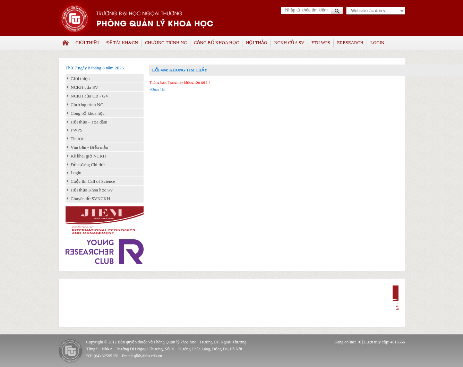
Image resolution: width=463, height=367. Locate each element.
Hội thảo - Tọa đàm (89, 122)
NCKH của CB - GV (90, 96)
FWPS (77, 130)
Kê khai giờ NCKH (88, 156)
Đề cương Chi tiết (88, 164)
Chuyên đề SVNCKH (90, 198)
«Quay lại (157, 89)
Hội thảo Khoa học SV (92, 190)
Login (377, 42)
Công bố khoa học (216, 42)
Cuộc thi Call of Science (93, 181)
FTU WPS (320, 42)
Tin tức (77, 138)
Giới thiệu (88, 42)
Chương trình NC (166, 42)
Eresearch (350, 42)
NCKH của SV (289, 42)
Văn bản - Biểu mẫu (89, 147)
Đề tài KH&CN (122, 42)
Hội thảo (256, 42)
